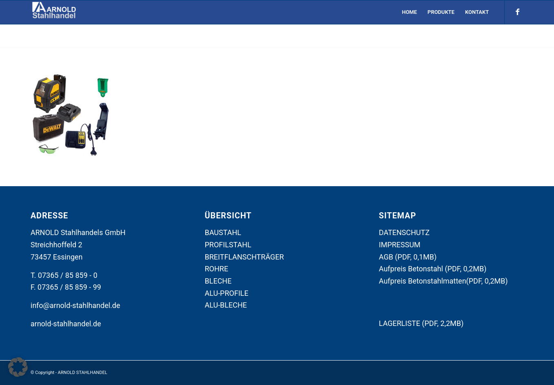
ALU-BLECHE (226, 305)
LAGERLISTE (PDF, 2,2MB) (421, 323)
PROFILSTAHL (228, 244)
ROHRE (217, 268)
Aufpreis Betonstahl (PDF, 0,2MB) (432, 268)
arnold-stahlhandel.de (66, 323)
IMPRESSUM (399, 244)
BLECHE (218, 281)
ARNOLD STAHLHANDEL (82, 372)
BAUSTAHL (223, 232)
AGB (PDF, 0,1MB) (408, 257)
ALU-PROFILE (226, 293)
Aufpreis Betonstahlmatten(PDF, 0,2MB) (443, 281)
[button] (18, 367)
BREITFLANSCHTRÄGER (244, 257)
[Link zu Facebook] (517, 12)
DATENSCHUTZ (404, 232)
